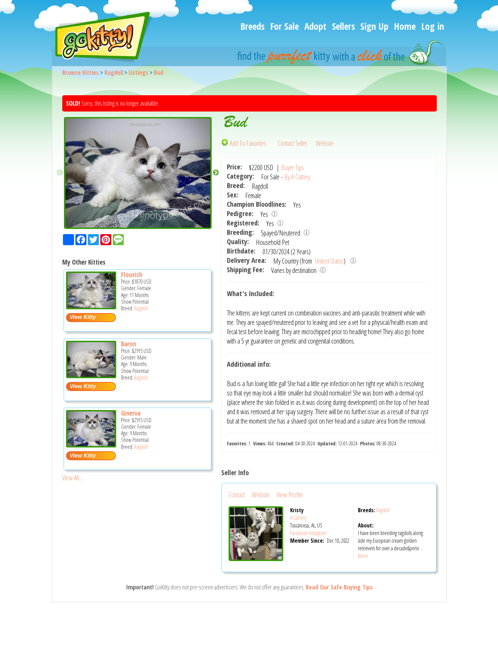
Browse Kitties (80, 72)
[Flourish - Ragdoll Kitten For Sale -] (91, 306)
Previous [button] (59, 172)
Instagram (317, 533)
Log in (432, 26)
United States (329, 261)
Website (325, 143)
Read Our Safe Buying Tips (339, 587)
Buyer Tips (292, 167)
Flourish (131, 274)
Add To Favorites (244, 143)
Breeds (252, 26)
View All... (72, 477)
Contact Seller (292, 143)
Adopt (315, 26)
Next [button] (215, 172)
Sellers (343, 26)
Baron (128, 343)
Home (405, 26)
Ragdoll (113, 72)
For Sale (284, 26)
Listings (138, 72)
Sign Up (374, 26)
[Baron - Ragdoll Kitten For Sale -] (91, 375)
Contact (237, 494)
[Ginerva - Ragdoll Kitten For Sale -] (91, 445)
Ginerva (130, 413)
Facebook (299, 533)
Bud (158, 72)
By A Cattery (297, 176)
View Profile (290, 494)
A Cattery (298, 518)
